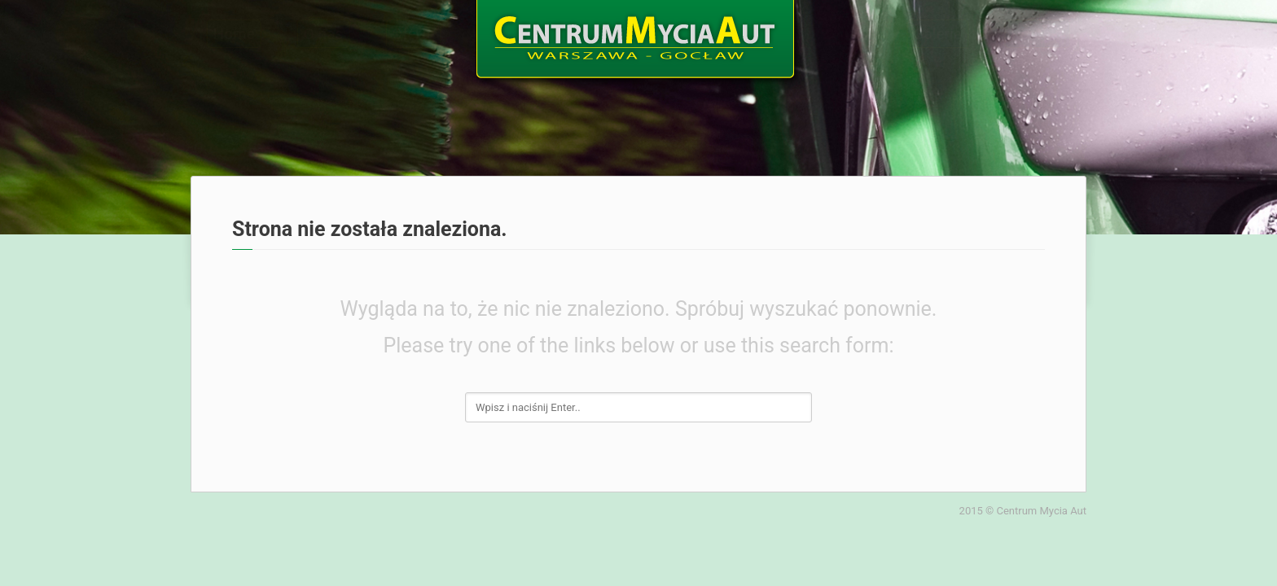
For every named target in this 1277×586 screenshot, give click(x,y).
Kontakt (1051, 33)
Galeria (952, 33)
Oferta (399, 33)
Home (220, 33)
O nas (309, 33)
